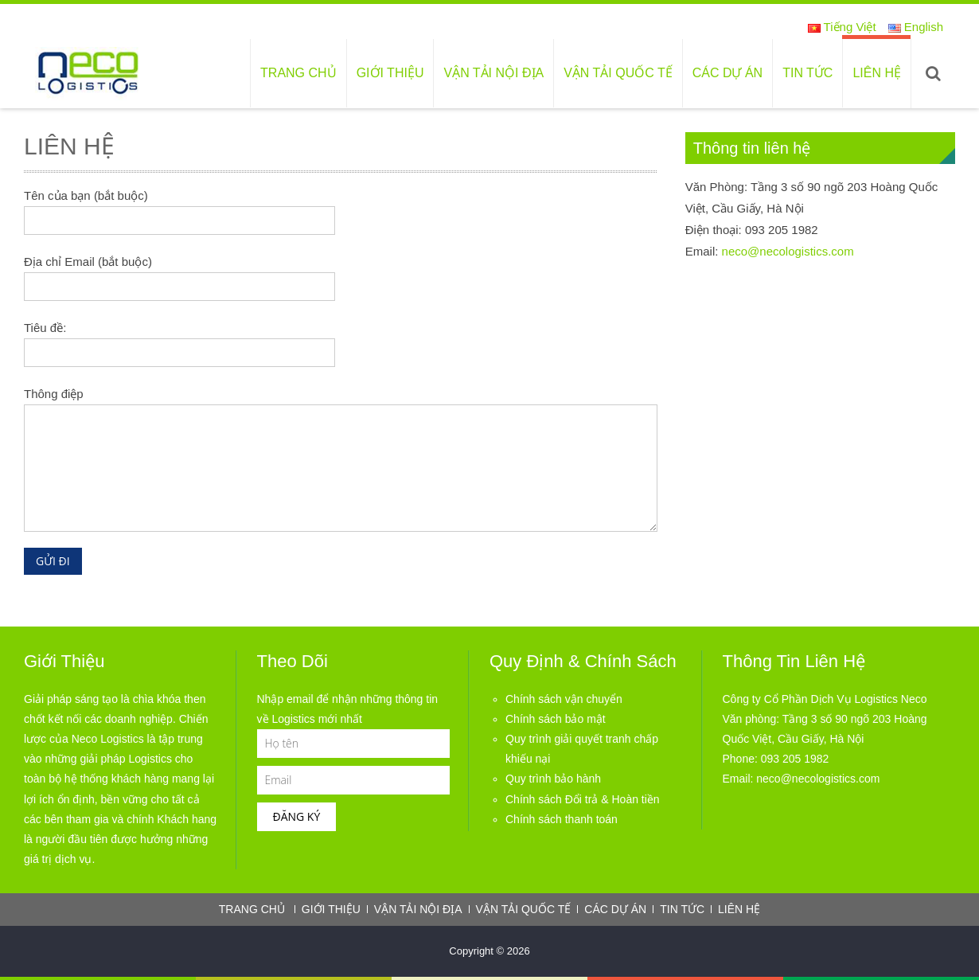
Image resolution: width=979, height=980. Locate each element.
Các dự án (727, 73)
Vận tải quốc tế (618, 73)
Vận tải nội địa (493, 73)
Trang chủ (298, 73)
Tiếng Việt (842, 26)
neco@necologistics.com (788, 251)
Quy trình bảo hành (553, 778)
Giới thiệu (390, 73)
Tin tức (807, 73)
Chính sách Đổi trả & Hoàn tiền (582, 799)
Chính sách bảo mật (555, 719)
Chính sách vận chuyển (563, 699)
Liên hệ (876, 73)
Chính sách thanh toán (561, 819)
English (915, 26)
